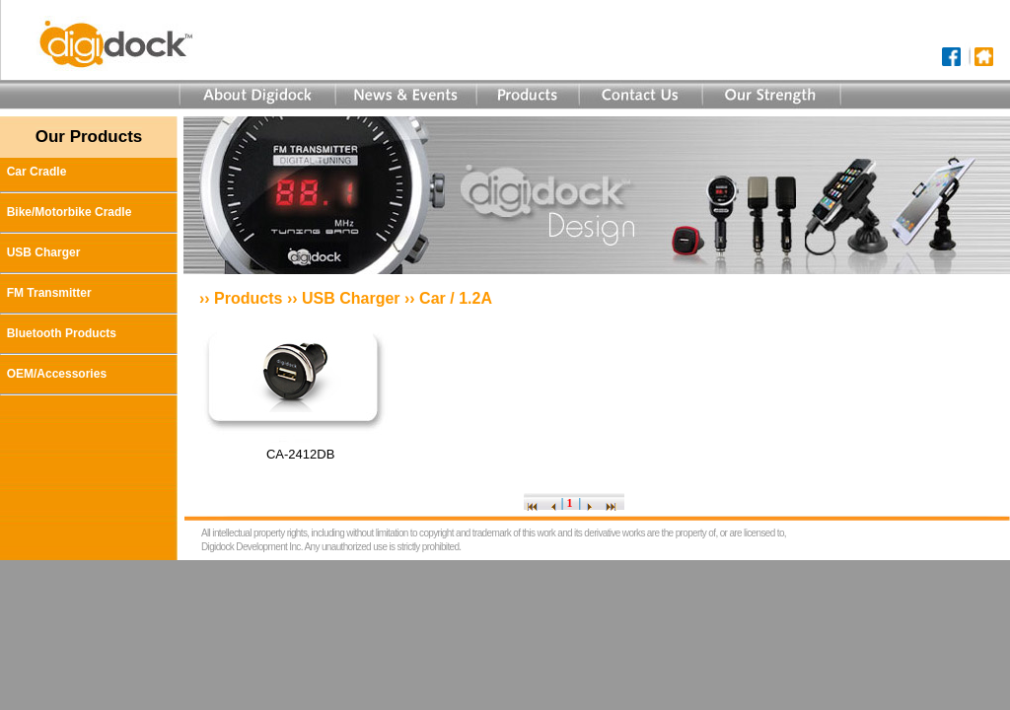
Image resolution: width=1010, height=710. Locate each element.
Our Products (89, 136)
